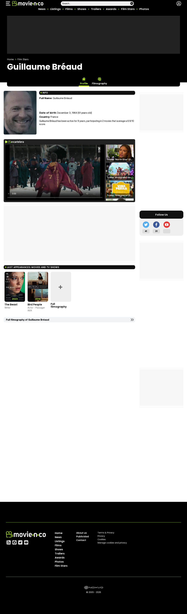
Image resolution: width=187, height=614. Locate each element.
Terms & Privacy (106, 532)
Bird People (35, 304)
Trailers (96, 9)
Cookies (102, 539)
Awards (111, 9)
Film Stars (128, 9)
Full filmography (59, 305)
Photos (144, 9)
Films (69, 9)
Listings (55, 9)
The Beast (11, 304)
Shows (81, 9)
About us (81, 532)
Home (10, 59)
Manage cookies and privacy (112, 542)
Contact (81, 540)
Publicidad (82, 536)
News (41, 9)
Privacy (101, 536)
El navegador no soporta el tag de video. (55, 173)
